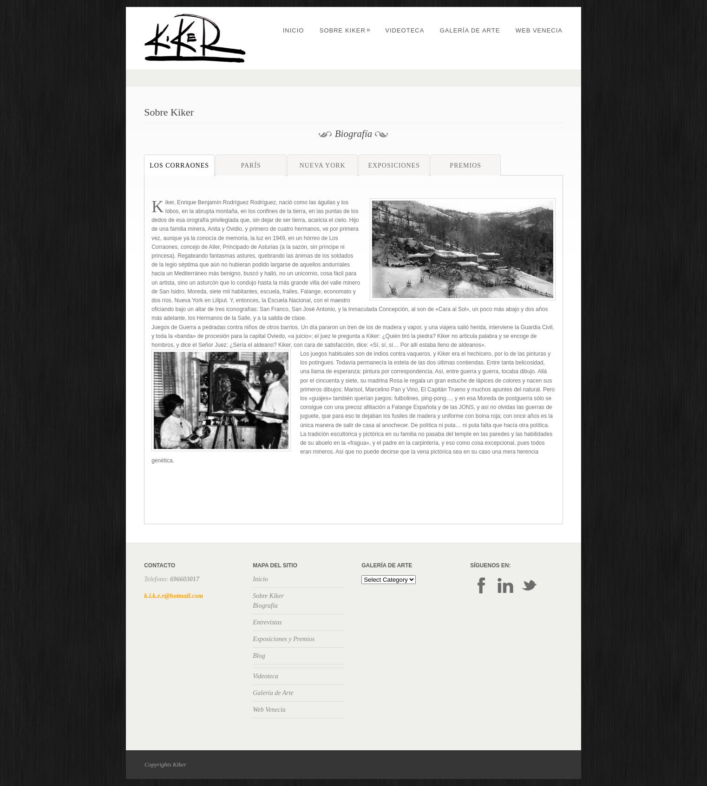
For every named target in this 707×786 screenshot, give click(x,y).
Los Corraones (179, 165)
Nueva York (323, 165)
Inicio (293, 30)
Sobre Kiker (345, 30)
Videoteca (404, 30)
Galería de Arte (470, 30)
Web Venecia (539, 30)
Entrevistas (267, 622)
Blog (259, 655)
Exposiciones (394, 165)
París (251, 165)
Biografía (265, 605)
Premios (465, 165)
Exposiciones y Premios (283, 639)
